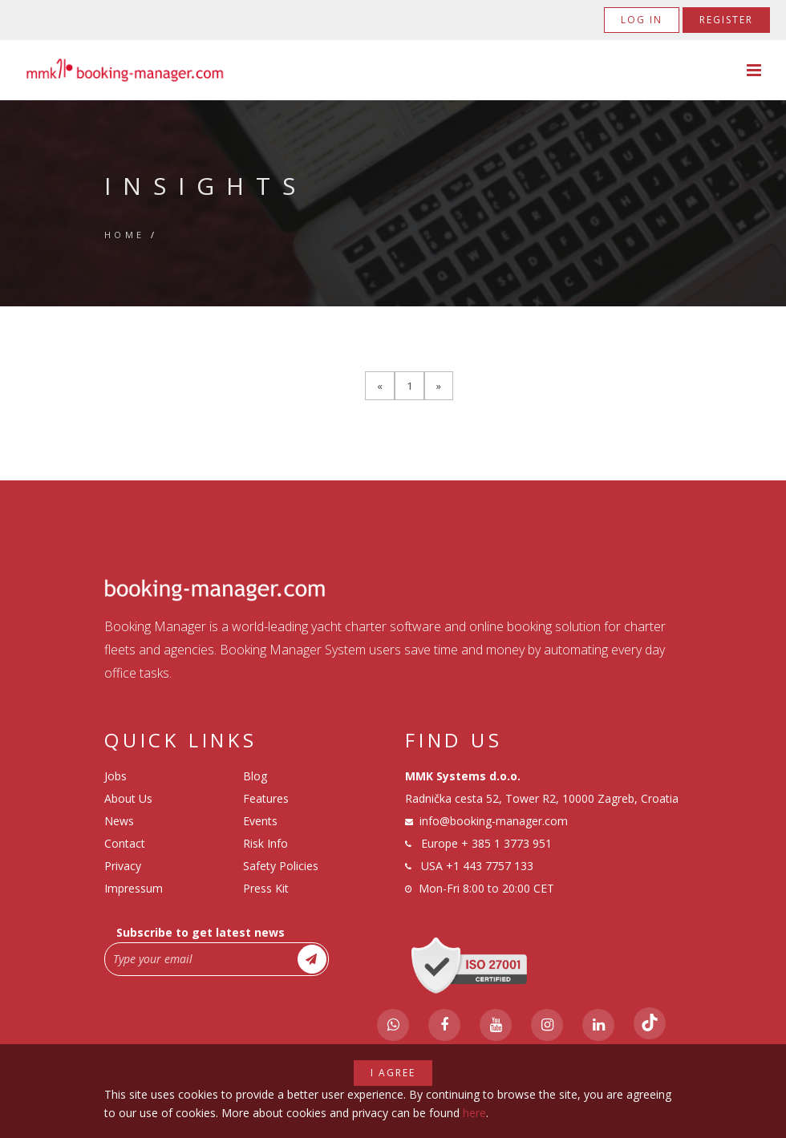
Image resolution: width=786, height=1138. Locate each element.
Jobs (115, 776)
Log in (641, 19)
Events (260, 820)
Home (124, 235)
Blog (255, 776)
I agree (393, 1072)
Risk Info (265, 843)
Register (726, 19)
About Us (128, 798)
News (119, 820)
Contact (124, 843)
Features (266, 798)
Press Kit (266, 888)
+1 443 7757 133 (489, 865)
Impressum (133, 888)
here (474, 1112)
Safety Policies (280, 865)
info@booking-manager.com (493, 820)
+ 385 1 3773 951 (506, 843)
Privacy (122, 865)
